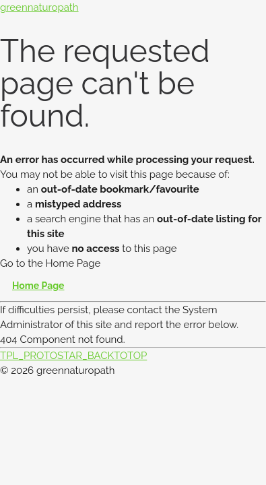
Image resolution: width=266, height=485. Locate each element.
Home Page (38, 285)
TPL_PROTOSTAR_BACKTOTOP (73, 356)
